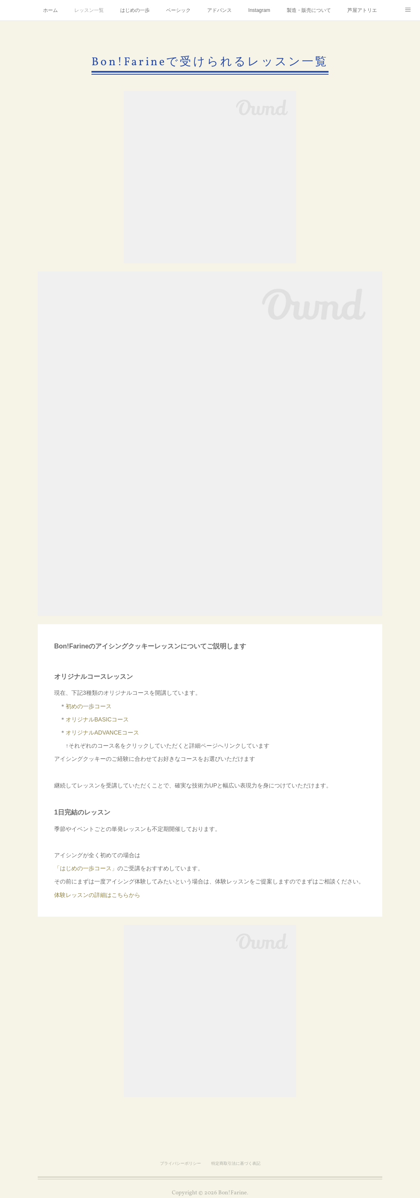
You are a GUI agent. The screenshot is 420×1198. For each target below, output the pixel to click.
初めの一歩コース (89, 706)
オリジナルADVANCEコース (102, 732)
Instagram (259, 10)
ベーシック (178, 10)
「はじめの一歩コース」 (85, 868)
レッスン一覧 (89, 10)
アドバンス (219, 10)
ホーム (50, 10)
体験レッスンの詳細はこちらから (97, 895)
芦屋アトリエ (362, 10)
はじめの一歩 (135, 10)
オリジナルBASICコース (97, 719)
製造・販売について (309, 10)
